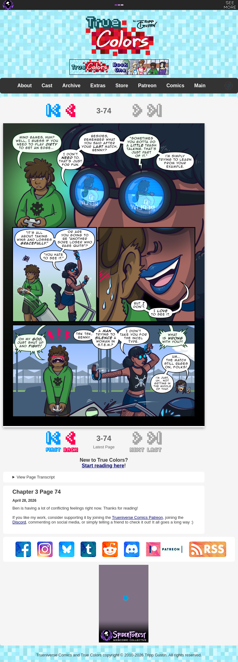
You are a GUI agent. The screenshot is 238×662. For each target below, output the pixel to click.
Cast (47, 85)
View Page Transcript (36, 477)
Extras (98, 85)
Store (122, 85)
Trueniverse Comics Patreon (137, 517)
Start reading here (103, 465)
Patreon (147, 85)
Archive (71, 85)
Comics (175, 85)
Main (199, 85)
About (24, 85)
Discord (19, 522)
